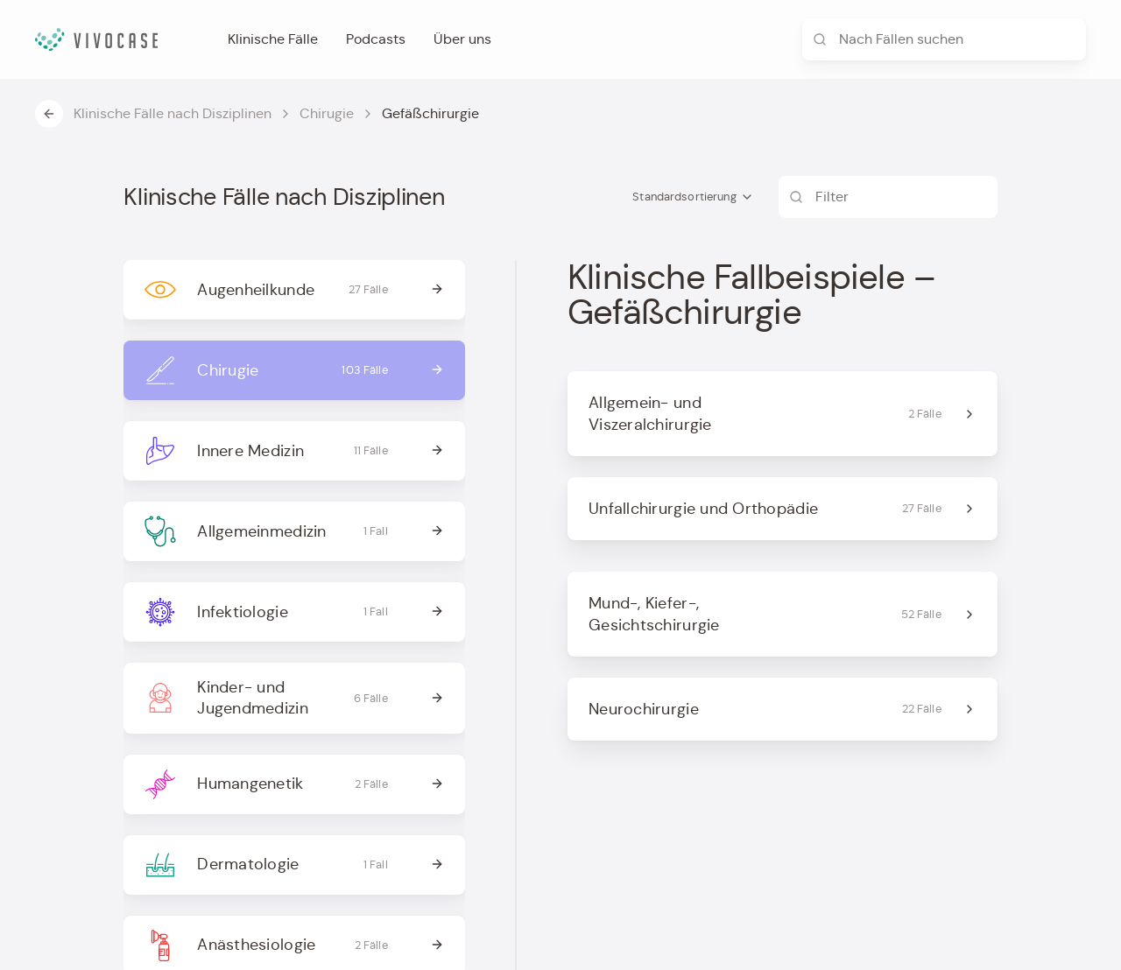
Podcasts (375, 39)
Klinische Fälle (273, 39)
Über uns (462, 39)
